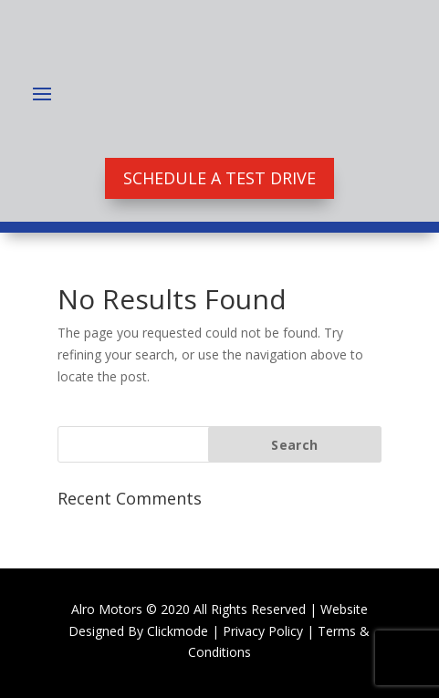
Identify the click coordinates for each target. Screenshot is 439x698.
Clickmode (177, 631)
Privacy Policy (263, 631)
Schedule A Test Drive (219, 178)
